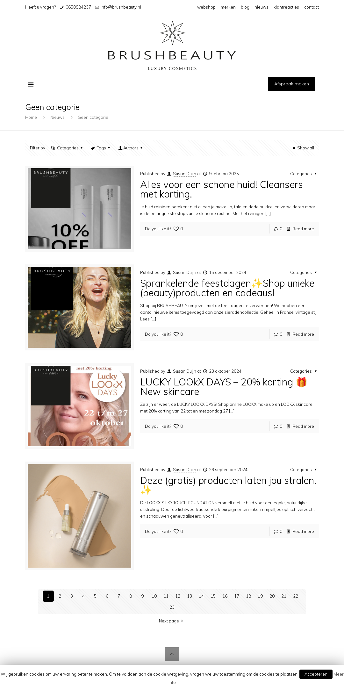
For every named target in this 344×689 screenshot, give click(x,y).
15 (213, 596)
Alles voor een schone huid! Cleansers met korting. (221, 189)
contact (311, 7)
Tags (101, 147)
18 (248, 596)
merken (228, 7)
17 (236, 596)
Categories (67, 147)
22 (295, 596)
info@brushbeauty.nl (121, 7)
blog (245, 7)
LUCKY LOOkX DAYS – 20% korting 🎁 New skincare (223, 387)
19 (260, 596)
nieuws (261, 7)
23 (172, 607)
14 (201, 596)
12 (177, 596)
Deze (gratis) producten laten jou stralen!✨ (228, 485)
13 (189, 596)
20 (272, 596)
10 (154, 596)
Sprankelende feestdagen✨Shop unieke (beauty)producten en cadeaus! (227, 288)
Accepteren (316, 674)
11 (165, 596)
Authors (131, 147)
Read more (303, 228)
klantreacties (286, 7)
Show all (302, 147)
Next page (172, 620)
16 (224, 596)
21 (283, 596)
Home (31, 117)
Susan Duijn (184, 173)
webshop (206, 7)
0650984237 (78, 7)
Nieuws (57, 117)
